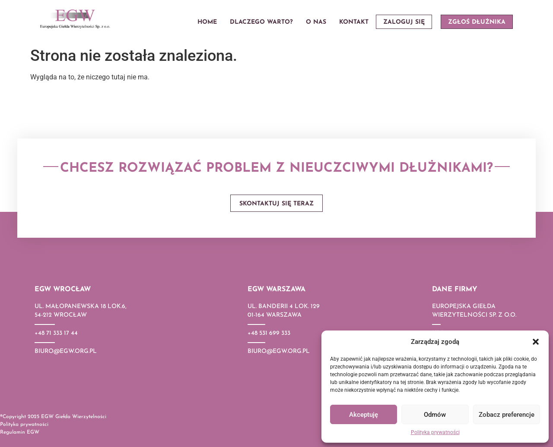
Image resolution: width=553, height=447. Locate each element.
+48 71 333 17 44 (56, 333)
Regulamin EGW (19, 432)
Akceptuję (363, 415)
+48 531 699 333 (269, 333)
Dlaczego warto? (261, 22)
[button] (535, 341)
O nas (316, 22)
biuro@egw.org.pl (66, 351)
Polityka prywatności (435, 432)
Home (207, 22)
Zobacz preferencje (506, 415)
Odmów (435, 415)
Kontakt (354, 22)
